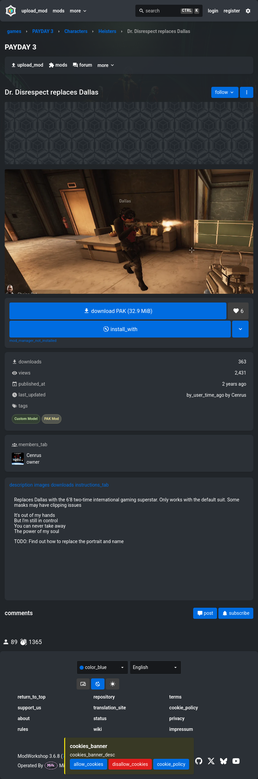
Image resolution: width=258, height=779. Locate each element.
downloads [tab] (62, 485)
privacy (176, 718)
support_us (29, 707)
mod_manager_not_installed (32, 341)
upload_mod (34, 10)
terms (175, 697)
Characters (76, 31)
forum (82, 65)
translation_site (109, 707)
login (213, 10)
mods (58, 10)
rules (22, 729)
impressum (181, 729)
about (23, 718)
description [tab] (21, 485)
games (14, 31)
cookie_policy (183, 707)
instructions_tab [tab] (92, 485)
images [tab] (42, 485)
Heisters (107, 31)
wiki (97, 729)
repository (104, 697)
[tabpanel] (129, 520)
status (99, 718)
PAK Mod (51, 419)
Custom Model (26, 419)
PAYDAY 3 (42, 31)
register (232, 10)
